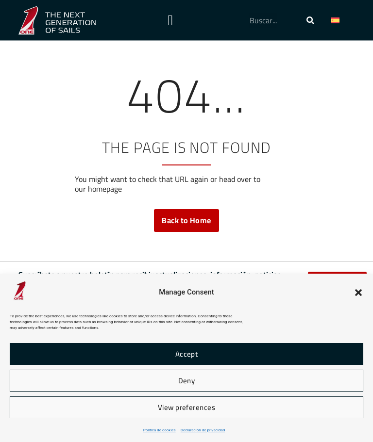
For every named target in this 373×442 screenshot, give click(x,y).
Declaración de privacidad (203, 430)
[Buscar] (310, 20)
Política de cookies (159, 430)
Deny (186, 381)
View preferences (186, 407)
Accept (186, 354)
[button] (358, 292)
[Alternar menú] (170, 20)
